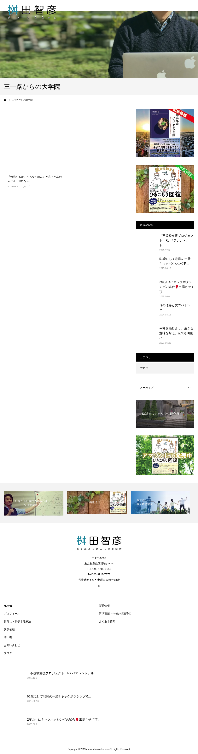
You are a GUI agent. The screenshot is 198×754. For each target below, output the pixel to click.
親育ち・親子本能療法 (17, 621)
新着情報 (104, 605)
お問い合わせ (12, 645)
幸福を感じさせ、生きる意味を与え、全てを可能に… (176, 333)
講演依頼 (9, 629)
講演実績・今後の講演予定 (115, 613)
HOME (8, 605)
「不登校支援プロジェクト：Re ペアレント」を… (176, 240)
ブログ (26, 186)
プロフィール (12, 613)
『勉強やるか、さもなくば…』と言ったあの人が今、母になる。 (35, 179)
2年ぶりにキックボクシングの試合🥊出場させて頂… (176, 286)
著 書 (8, 637)
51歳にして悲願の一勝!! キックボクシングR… (175, 261)
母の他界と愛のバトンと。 (174, 307)
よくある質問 (107, 621)
